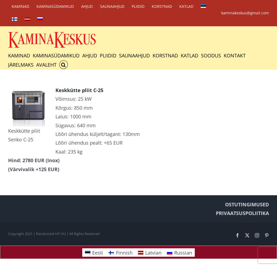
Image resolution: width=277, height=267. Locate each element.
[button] (63, 64)
